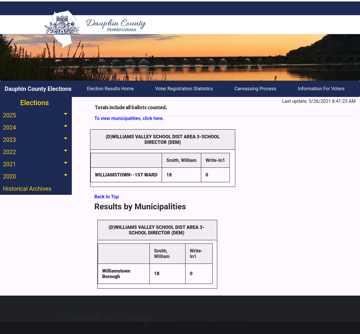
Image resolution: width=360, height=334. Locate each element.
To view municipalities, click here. (129, 118)
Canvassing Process (255, 88)
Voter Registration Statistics (184, 88)
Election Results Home (110, 88)
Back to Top (107, 196)
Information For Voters (321, 88)
